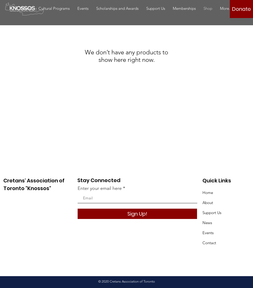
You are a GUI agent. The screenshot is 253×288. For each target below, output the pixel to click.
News (207, 222)
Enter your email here (100, 188)
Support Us (211, 212)
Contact (209, 242)
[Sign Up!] (137, 214)
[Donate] (241, 9)
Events (208, 232)
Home (207, 192)
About (207, 202)
